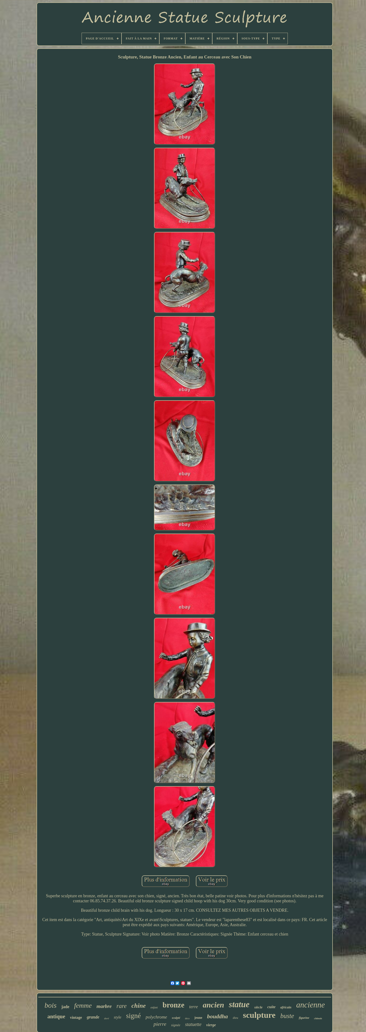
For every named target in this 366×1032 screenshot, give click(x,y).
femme (83, 1005)
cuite (271, 1007)
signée (175, 1025)
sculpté (176, 1017)
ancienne (310, 1004)
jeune (198, 1017)
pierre (160, 1024)
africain (285, 1007)
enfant (154, 1007)
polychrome (156, 1016)
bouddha (217, 1016)
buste (287, 1015)
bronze (173, 1005)
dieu (235, 1017)
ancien (213, 1004)
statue (239, 1004)
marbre (104, 1006)
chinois (318, 1018)
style (117, 1017)
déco (187, 1018)
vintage (76, 1017)
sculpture (259, 1015)
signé (133, 1015)
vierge (211, 1025)
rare (121, 1006)
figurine (304, 1017)
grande (93, 1017)
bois (51, 1005)
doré (106, 1018)
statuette (193, 1024)
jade (65, 1006)
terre (193, 1006)
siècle (258, 1007)
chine (138, 1005)
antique (56, 1016)
